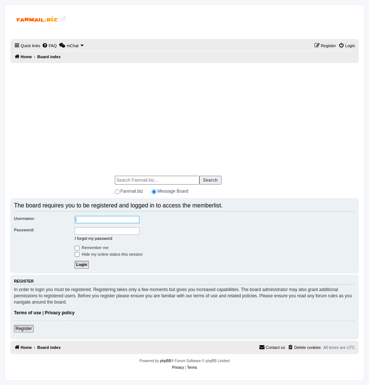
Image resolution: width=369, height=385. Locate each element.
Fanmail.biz (131, 191)
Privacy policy (60, 312)
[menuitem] (49, 45)
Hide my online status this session (109, 254)
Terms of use (27, 312)
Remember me (92, 247)
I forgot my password (93, 238)
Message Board (172, 191)
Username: (24, 218)
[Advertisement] (184, 116)
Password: (24, 230)
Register (23, 328)
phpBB (165, 361)
